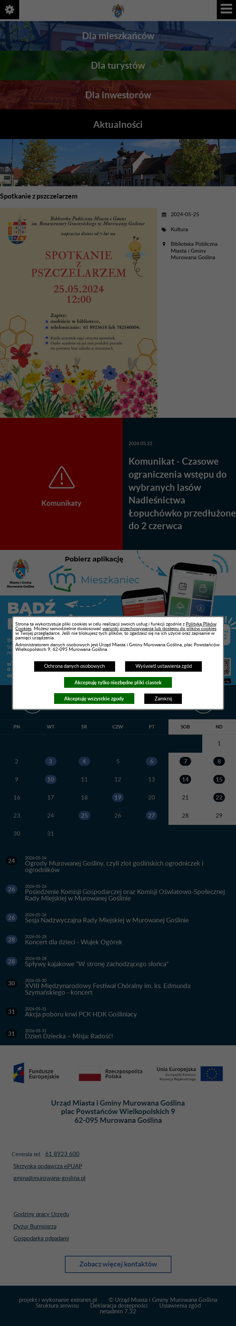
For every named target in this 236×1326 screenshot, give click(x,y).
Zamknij (163, 699)
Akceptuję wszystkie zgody (94, 699)
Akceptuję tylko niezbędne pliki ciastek (118, 682)
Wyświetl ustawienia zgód (163, 666)
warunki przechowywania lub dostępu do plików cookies (159, 628)
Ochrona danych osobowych (74, 666)
